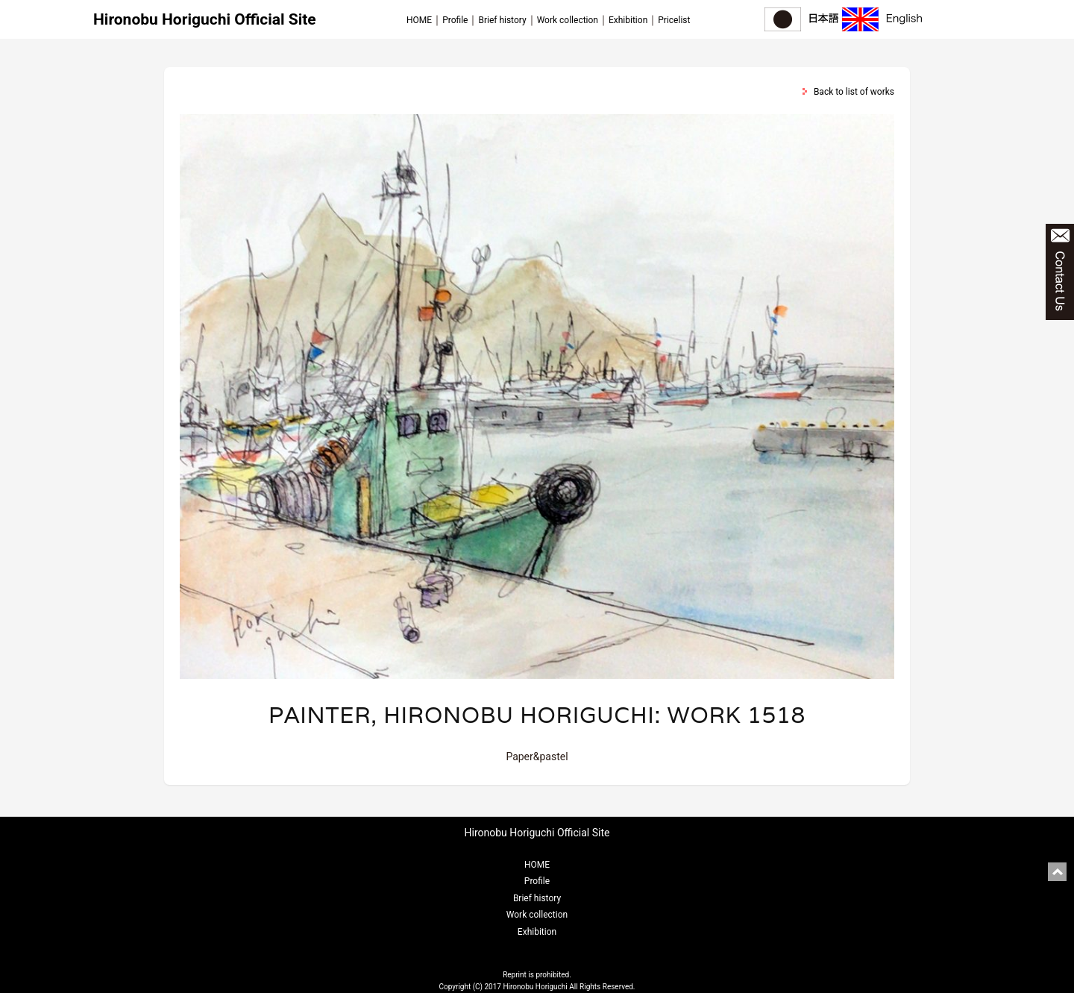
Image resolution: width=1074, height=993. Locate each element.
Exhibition (628, 20)
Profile (455, 20)
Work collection (567, 20)
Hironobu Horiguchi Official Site (204, 19)
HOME (419, 20)
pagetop (1057, 871)
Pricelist (674, 20)
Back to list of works (854, 92)
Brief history (502, 20)
